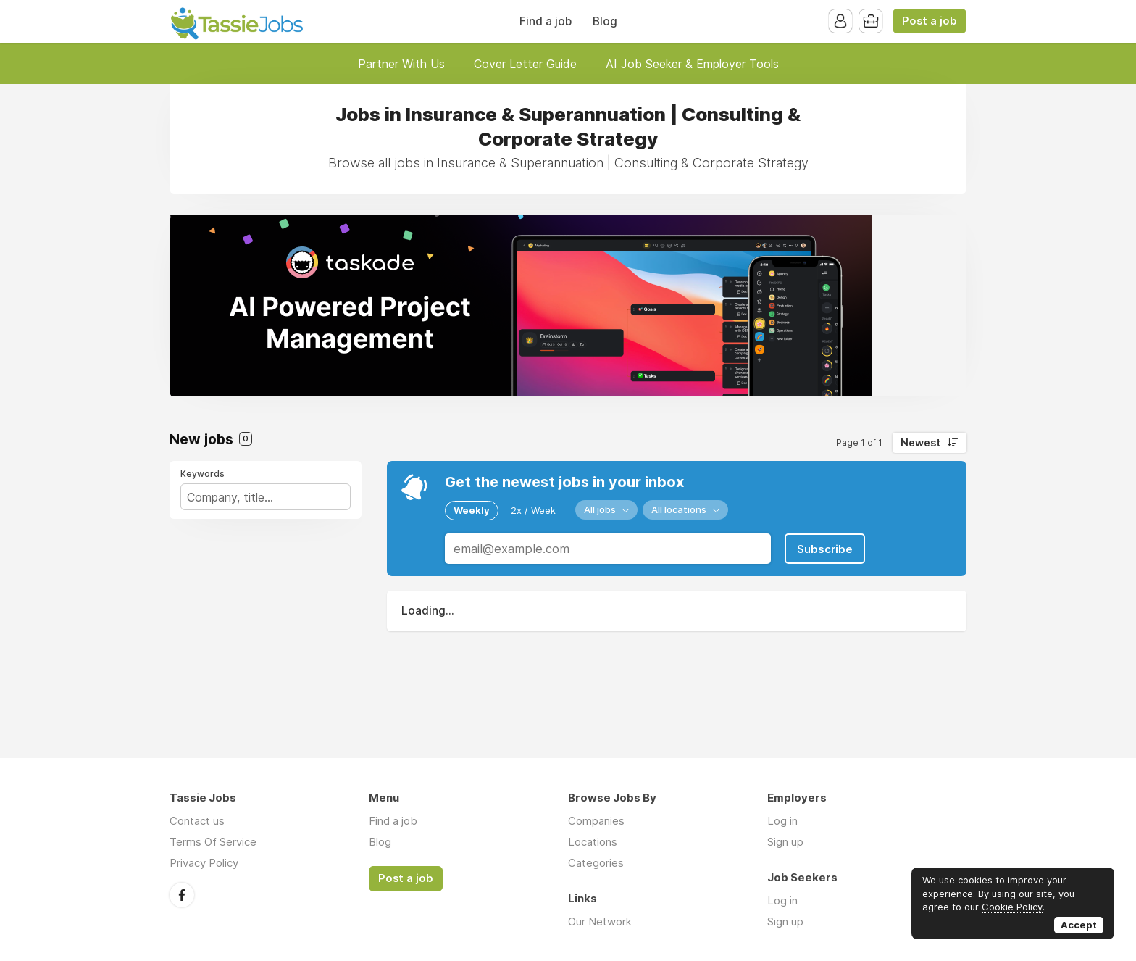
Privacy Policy (204, 863)
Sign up (785, 842)
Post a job (929, 21)
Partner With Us (401, 64)
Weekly (472, 510)
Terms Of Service (213, 842)
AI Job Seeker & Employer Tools (692, 64)
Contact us (197, 821)
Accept (1079, 925)
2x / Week (533, 510)
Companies (596, 821)
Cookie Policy (1012, 906)
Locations (592, 842)
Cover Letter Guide (525, 64)
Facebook (182, 895)
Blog (605, 21)
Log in (782, 821)
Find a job (545, 21)
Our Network (600, 921)
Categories (596, 863)
